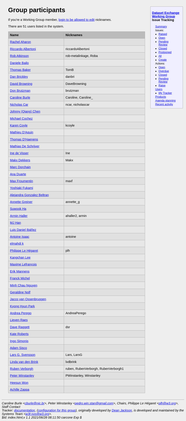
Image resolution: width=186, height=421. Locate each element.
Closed (163, 48)
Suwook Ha (18, 208)
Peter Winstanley (22, 375)
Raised (163, 34)
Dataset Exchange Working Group (165, 14)
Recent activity (164, 104)
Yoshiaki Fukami (21, 188)
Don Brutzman (20, 90)
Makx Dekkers (20, 160)
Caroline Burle (20, 97)
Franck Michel (20, 278)
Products (160, 96)
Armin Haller (18, 216)
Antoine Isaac (19, 236)
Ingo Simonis (19, 341)
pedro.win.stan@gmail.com (94, 403)
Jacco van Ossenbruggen (28, 299)
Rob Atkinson (19, 56)
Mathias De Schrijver (24, 146)
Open (162, 37)
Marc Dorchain (20, 167)
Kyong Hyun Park (22, 306)
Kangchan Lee (20, 257)
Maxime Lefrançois (23, 264)
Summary (161, 26)
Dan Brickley (19, 76)
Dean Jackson (122, 410)
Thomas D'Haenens (24, 139)
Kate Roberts (19, 334)
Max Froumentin (21, 181)
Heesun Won (19, 382)
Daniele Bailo (19, 63)
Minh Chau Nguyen (23, 285)
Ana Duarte (18, 174)
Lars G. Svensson (22, 355)
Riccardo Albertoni (23, 49)
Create (163, 59)
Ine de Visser (19, 153)
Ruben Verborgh (21, 368)
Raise (162, 85)
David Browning (21, 84)
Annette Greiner (21, 202)
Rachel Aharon (20, 42)
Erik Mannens (19, 271)
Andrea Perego (20, 313)
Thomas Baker (20, 70)
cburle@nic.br (35, 403)
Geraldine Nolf (20, 292)
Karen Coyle (18, 125)
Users (158, 89)
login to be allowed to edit (76, 19)
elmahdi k (17, 243)
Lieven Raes (19, 320)
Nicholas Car (19, 104)
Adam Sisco (18, 348)
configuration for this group (57, 410)
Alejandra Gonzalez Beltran (29, 195)
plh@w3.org (167, 403)
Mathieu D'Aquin (21, 132)
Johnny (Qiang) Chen (25, 111)
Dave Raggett (19, 327)
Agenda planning (165, 100)
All (160, 56)
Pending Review (164, 43)
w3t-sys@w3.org (37, 414)
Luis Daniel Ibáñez (23, 230)
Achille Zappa (19, 389)
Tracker (165, 93)
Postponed (165, 52)
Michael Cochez (21, 118)
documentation (24, 410)
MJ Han (15, 222)
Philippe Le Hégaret (24, 250)
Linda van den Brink (24, 362)
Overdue (164, 71)
